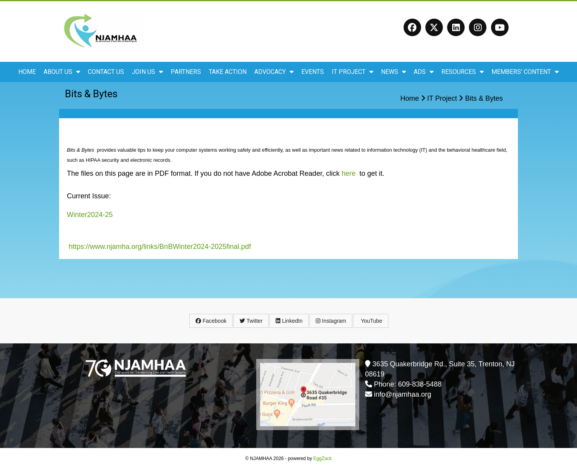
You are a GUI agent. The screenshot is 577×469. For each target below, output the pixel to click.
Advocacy (274, 71)
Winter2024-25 (90, 215)
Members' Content (525, 71)
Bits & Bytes (484, 98)
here (348, 173)
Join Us (147, 71)
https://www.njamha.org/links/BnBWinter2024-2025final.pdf (160, 246)
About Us (62, 71)
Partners (186, 71)
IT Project (352, 71)
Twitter (251, 321)
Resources (462, 71)
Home (27, 71)
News (393, 71)
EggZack (322, 458)
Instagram (331, 321)
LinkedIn (289, 321)
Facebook (211, 321)
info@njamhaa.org (402, 394)
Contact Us (106, 71)
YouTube (370, 321)
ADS (424, 71)
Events (312, 71)
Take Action (228, 71)
